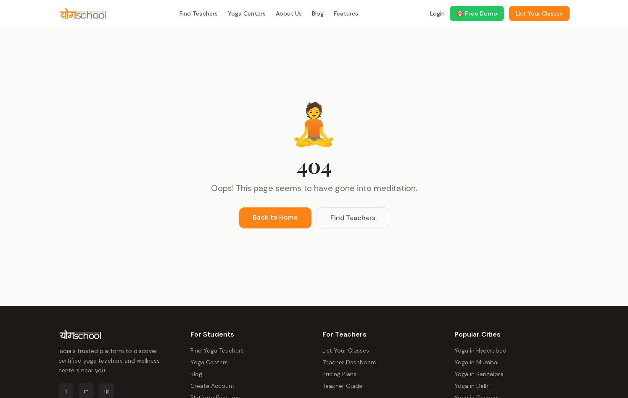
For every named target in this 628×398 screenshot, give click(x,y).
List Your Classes (345, 350)
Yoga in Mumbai (476, 362)
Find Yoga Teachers (217, 350)
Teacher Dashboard (349, 362)
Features (346, 13)
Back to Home (275, 217)
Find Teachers (198, 13)
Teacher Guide (342, 386)
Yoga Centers (247, 13)
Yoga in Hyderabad (480, 350)
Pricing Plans (339, 374)
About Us (289, 13)
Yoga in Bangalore (479, 374)
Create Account (212, 386)
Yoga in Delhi (472, 386)
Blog (318, 13)
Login (437, 13)
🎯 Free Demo (476, 13)
